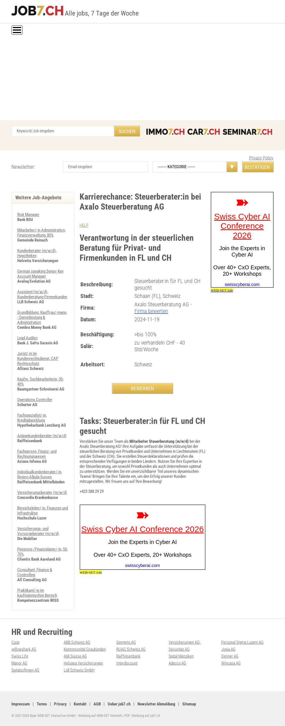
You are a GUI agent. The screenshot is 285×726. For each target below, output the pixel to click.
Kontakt (80, 704)
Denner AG (230, 656)
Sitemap (189, 704)
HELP (84, 225)
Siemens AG (126, 642)
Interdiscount (126, 663)
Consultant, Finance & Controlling (34, 572)
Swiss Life (19, 656)
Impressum (20, 704)
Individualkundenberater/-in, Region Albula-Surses (39, 474)
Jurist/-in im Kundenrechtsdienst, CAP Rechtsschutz (37, 358)
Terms (42, 704)
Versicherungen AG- (185, 642)
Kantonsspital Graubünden (85, 649)
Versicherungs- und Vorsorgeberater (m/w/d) (38, 531)
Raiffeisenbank (128, 656)
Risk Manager (28, 214)
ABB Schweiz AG (77, 642)
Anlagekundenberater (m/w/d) (42, 435)
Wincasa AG (231, 663)
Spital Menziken (181, 656)
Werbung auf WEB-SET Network (100, 715)
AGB (97, 704)
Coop (15, 642)
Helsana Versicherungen (83, 663)
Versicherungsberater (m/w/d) (42, 492)
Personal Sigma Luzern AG (242, 642)
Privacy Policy (261, 158)
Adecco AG (177, 663)
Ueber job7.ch (119, 704)
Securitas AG (179, 649)
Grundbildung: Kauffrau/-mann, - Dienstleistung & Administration (42, 317)
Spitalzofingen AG (25, 670)
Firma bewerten (151, 311)
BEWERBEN (142, 388)
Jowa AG (228, 649)
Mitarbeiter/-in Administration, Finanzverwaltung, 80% (41, 233)
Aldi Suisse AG (75, 656)
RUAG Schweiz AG (131, 649)
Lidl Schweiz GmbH (79, 670)
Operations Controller (34, 399)
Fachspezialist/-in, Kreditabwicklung (32, 418)
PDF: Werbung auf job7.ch (142, 715)
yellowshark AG (23, 649)
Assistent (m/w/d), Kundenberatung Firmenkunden (42, 294)
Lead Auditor (27, 337)
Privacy (60, 704)
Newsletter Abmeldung (156, 704)
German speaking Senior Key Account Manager (40, 274)
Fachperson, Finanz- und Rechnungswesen (36, 454)
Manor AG (19, 663)
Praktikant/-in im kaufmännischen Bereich (37, 593)
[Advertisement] (142, 78)
